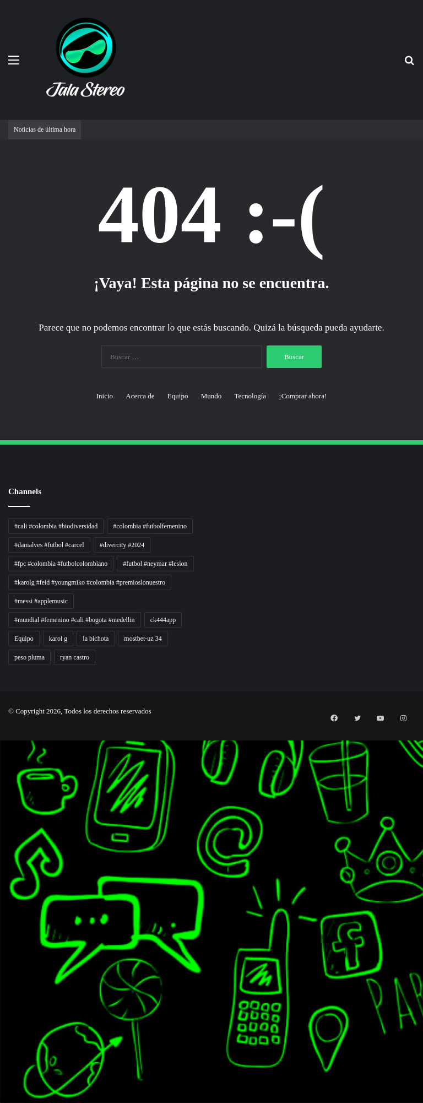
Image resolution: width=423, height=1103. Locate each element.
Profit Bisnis (2, 863)
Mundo (211, 396)
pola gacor (1, 1035)
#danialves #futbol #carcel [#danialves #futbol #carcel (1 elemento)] (49, 545)
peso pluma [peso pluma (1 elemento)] (29, 657)
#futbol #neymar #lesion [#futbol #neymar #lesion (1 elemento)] (155, 563)
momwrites (1, 731)
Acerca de (140, 396)
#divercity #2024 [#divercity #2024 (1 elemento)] (122, 545)
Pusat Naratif (2, 936)
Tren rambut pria (2, 764)
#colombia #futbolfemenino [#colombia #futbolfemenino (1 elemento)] (150, 526)
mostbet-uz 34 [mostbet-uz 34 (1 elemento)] (142, 638)
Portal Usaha (2, 1015)
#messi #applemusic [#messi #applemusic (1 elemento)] (41, 601)
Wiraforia (1, 883)
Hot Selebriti (2, 1002)
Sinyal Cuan (2, 850)
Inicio (104, 396)
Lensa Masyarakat (3, 810)
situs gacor (1, 1022)
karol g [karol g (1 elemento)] (58, 638)
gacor (1, 830)
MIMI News (2, 989)
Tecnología (250, 396)
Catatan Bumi (2, 896)
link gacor (1, 1101)
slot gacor (1, 949)
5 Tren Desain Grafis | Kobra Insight (5, 784)
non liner (1, 744)
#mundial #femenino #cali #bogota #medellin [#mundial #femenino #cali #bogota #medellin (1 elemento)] (74, 620)
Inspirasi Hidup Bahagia (3, 777)
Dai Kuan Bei (2, 969)
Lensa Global (2, 817)
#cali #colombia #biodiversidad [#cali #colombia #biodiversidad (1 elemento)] (55, 526)
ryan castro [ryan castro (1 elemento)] (74, 657)
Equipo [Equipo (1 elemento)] (24, 638)
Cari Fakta (1, 982)
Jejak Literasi (2, 929)
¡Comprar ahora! (303, 396)
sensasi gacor (2, 1068)
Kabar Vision (2, 916)
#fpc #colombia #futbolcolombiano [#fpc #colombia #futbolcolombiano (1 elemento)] (60, 563)
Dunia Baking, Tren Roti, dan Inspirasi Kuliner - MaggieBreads (9, 797)
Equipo (177, 396)
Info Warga (1, 903)
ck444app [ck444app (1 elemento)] (163, 620)
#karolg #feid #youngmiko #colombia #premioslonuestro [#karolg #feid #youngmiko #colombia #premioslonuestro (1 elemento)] (89, 582)
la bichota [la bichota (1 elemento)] (96, 638)
